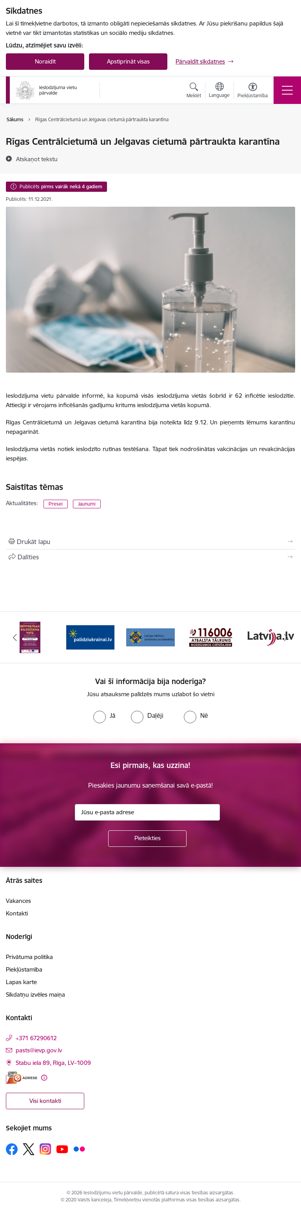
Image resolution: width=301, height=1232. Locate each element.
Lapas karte (21, 982)
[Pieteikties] (147, 838)
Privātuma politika (29, 957)
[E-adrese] (21, 1077)
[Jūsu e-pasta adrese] (147, 812)
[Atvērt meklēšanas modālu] (194, 91)
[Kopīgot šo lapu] (150, 557)
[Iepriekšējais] (15, 637)
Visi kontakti (45, 1101)
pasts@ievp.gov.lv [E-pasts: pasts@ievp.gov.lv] (39, 1050)
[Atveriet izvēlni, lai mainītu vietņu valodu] (219, 91)
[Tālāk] (286, 637)
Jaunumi (87, 504)
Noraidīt (45, 61)
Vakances (18, 900)
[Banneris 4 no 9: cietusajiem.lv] (211, 637)
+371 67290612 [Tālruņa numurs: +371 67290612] (36, 1038)
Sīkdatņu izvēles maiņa (35, 994)
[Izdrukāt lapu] (150, 541)
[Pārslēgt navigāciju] (287, 90)
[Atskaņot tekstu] (37, 159)
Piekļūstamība (24, 969)
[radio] (104, 715)
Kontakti (17, 913)
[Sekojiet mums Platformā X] (28, 1149)
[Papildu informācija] (44, 1078)
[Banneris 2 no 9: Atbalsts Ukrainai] (90, 637)
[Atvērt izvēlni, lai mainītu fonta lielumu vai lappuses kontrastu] (253, 91)
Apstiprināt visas (128, 61)
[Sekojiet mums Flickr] (79, 1149)
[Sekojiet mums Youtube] (62, 1149)
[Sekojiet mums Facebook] (12, 1149)
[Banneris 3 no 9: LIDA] (150, 637)
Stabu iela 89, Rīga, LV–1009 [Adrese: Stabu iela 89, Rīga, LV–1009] (53, 1062)
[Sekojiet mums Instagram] (45, 1149)
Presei (56, 504)
